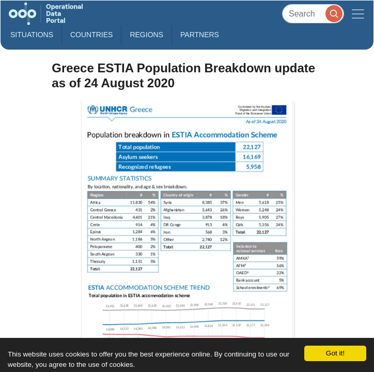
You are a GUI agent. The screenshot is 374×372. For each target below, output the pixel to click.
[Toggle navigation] (358, 13)
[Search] (313, 13)
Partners (199, 34)
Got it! (335, 353)
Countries (91, 34)
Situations (31, 34)
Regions (146, 34)
